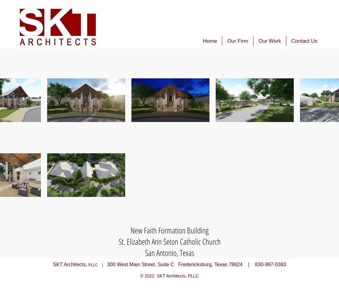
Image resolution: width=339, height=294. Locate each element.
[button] (269, 41)
